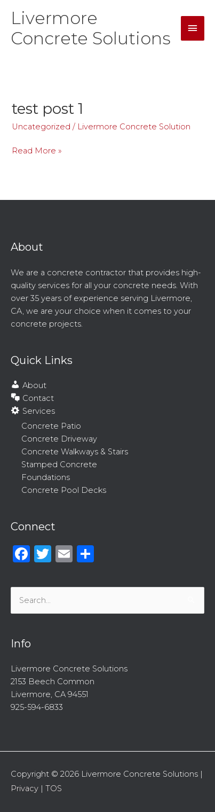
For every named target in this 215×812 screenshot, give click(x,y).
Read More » (37, 150)
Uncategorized (41, 127)
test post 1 (47, 109)
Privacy (24, 788)
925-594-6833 (37, 707)
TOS (53, 788)
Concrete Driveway (59, 439)
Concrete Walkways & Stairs (74, 452)
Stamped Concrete (59, 464)
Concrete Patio (51, 426)
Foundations (45, 477)
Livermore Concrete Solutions (91, 28)
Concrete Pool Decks (63, 490)
